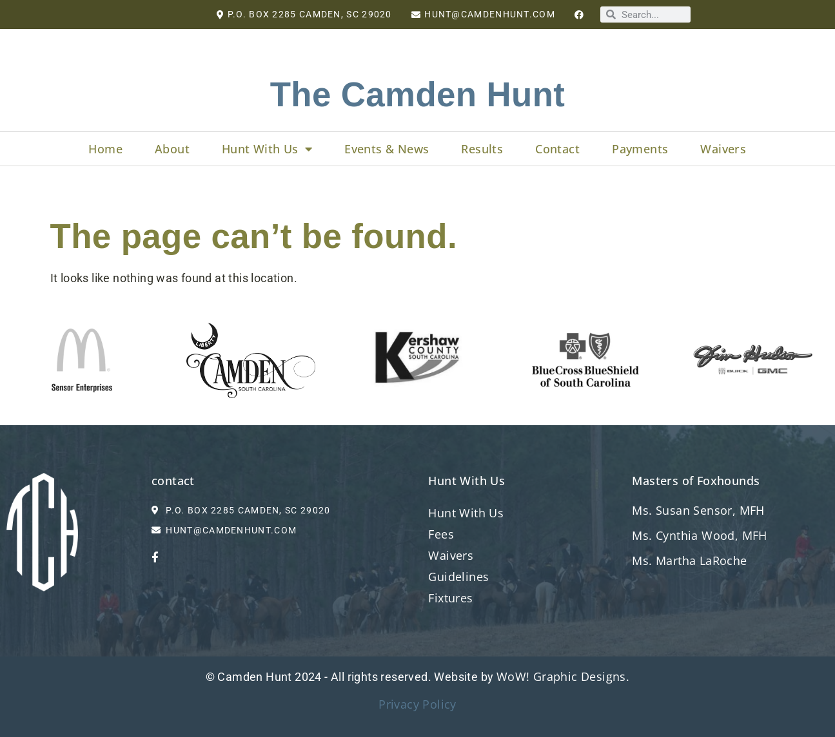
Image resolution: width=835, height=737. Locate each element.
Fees (441, 534)
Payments (640, 149)
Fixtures (450, 598)
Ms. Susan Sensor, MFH (698, 510)
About (172, 149)
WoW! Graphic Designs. (562, 676)
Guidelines (458, 576)
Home (105, 149)
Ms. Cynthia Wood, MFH (699, 535)
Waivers (723, 149)
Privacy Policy (417, 704)
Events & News (386, 149)
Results (482, 149)
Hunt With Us (267, 149)
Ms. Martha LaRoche (691, 560)
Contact (557, 149)
